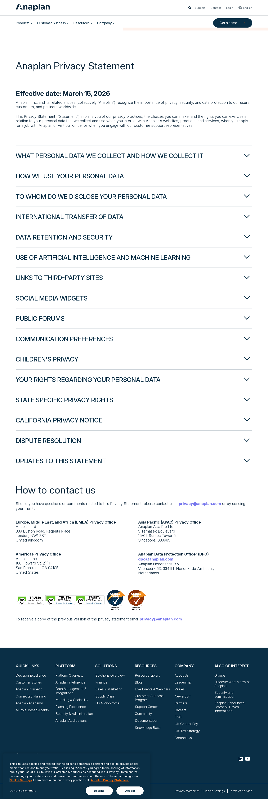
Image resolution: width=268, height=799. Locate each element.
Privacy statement (187, 791)
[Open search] (190, 8)
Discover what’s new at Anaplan (232, 684)
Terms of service (240, 791)
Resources (81, 23)
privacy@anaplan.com (200, 504)
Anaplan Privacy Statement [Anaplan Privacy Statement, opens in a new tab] (110, 791)
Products (23, 23)
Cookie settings (214, 791)
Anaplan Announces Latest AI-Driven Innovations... (229, 707)
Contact (215, 7)
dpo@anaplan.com (155, 559)
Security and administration (224, 695)
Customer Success (51, 23)
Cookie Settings (21, 791)
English (247, 7)
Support (200, 7)
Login (229, 7)
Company (104, 23)
